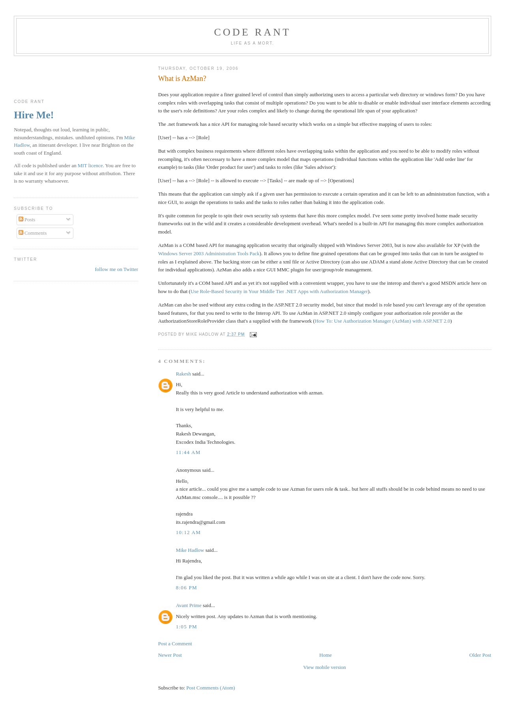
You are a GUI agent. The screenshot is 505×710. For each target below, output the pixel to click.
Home (325, 655)
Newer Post (170, 655)
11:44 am (188, 452)
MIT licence (90, 165)
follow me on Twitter (116, 269)
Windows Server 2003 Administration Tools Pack (209, 253)
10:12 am (188, 532)
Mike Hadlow (190, 550)
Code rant (252, 32)
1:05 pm (186, 627)
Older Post (480, 655)
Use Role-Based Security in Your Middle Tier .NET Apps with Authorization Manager (279, 291)
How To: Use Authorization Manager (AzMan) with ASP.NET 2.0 (382, 321)
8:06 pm (186, 587)
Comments (33, 233)
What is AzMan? (182, 78)
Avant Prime (189, 605)
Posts (27, 219)
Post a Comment (175, 643)
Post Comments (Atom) (210, 688)
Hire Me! (34, 115)
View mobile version (324, 667)
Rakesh (183, 374)
